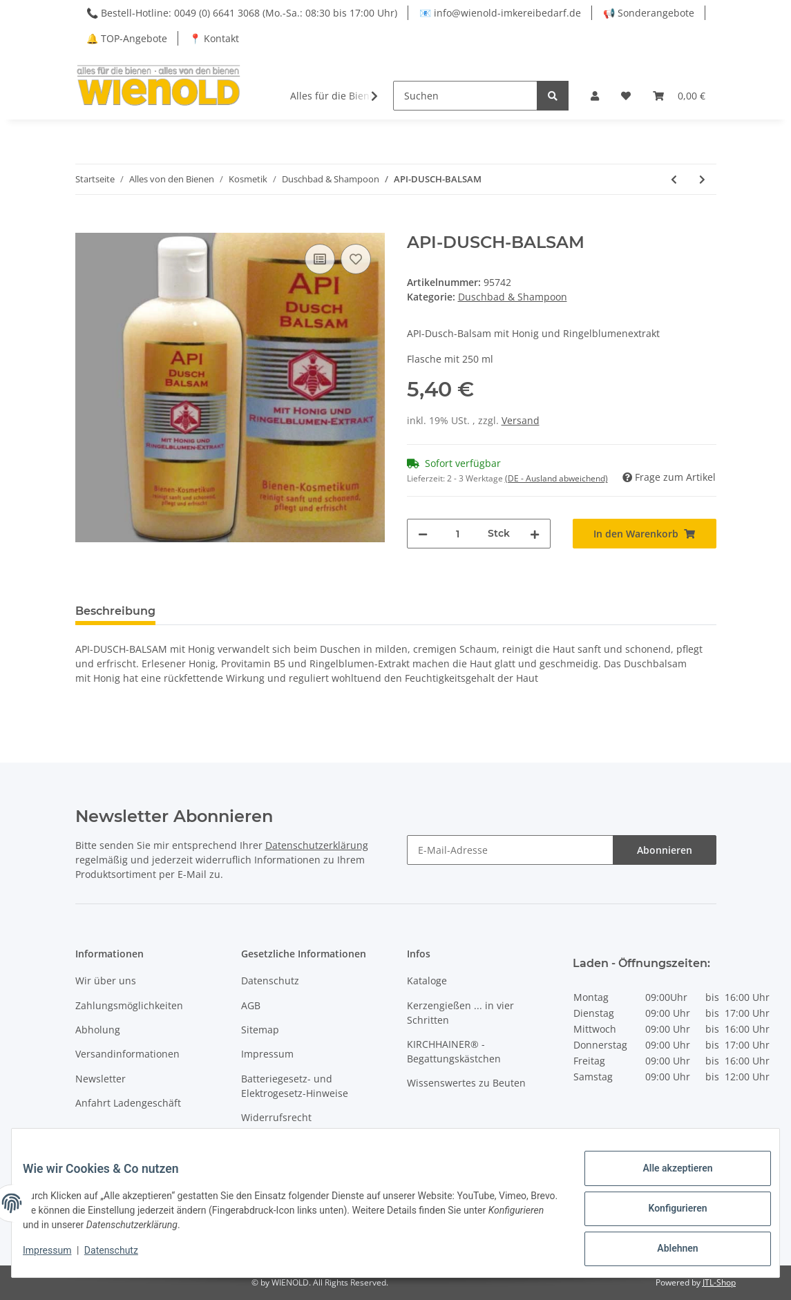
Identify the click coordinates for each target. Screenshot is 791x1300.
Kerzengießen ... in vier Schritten (460, 1012)
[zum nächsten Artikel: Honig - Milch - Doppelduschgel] (702, 179)
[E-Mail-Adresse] (510, 850)
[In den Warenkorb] (86, 225)
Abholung (97, 1029)
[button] (595, 96)
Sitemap (260, 1029)
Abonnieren (664, 850)
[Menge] (457, 533)
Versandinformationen (127, 1053)
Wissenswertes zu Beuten (466, 1082)
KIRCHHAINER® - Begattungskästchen (454, 1051)
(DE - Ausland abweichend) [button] (556, 478)
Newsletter (100, 1078)
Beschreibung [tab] (115, 611)
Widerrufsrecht (276, 1117)
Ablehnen (666, 1250)
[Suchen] (465, 96)
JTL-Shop (719, 1282)
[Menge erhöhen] (535, 533)
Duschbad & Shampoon (512, 296)
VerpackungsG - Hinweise (300, 1141)
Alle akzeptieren (666, 1179)
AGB (250, 1005)
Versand (521, 420)
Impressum (267, 1053)
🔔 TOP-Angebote (126, 38)
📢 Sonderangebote (648, 12)
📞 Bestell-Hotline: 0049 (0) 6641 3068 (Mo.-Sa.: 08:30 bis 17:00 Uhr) (241, 12)
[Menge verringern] (423, 533)
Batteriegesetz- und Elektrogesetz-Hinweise (294, 1086)
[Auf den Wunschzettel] (356, 259)
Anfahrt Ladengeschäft (128, 1102)
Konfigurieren (666, 1215)
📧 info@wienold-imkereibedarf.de (500, 12)
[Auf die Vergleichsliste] (320, 259)
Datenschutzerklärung (316, 845)
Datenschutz (270, 980)
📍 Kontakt (214, 38)
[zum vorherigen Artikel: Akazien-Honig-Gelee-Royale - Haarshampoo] (674, 179)
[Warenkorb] (679, 96)
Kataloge (427, 980)
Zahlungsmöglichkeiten (129, 1005)
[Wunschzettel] (626, 96)
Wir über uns (105, 980)
